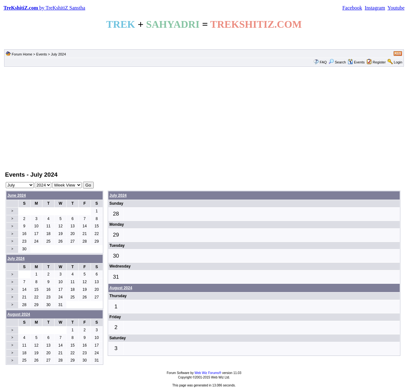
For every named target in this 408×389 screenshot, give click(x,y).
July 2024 (118, 195)
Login (398, 62)
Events (41, 54)
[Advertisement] (204, 118)
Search (337, 62)
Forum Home (22, 54)
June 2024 (16, 195)
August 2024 (120, 288)
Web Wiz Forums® (207, 373)
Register (379, 62)
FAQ (323, 62)
